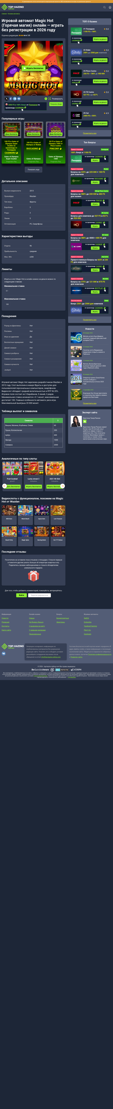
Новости (5, 618)
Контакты (5, 626)
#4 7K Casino (88, 92)
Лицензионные (35, 634)
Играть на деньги (100, 39)
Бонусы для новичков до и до (89, 217)
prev (4, 486)
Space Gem (41, 512)
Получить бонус (56, 104)
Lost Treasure (58, 512)
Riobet (106, 169)
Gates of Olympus (33, 159)
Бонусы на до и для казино (88, 195)
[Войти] (109, 7)
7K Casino (105, 213)
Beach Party (9, 533)
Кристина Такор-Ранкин (91, 418)
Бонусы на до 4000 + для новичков (88, 239)
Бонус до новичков (87, 303)
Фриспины (60, 622)
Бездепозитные (62, 618)
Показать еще (33, 170)
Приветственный (77, 149)
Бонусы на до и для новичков (88, 283)
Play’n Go (87, 630)
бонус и (81, 152)
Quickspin (87, 634)
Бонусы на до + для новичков (88, 173)
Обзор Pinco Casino (101, 191)
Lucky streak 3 (33, 479)
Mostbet (105, 279)
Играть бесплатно (33, 68)
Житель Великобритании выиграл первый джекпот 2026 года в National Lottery (94, 366)
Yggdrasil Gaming (90, 626)
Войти (21, 595)
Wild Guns (9, 512)
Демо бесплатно (11, 134)
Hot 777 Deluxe (58, 533)
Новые (31, 618)
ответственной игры (40, 676)
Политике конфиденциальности (99, 654)
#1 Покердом (89, 29)
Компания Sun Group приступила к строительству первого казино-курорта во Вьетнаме (95, 395)
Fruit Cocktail (12, 479)
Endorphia (87, 622)
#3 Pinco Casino (89, 71)
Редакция (5, 622)
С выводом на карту (37, 626)
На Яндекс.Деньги (36, 622)
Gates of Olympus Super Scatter (11, 158)
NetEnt (86, 618)
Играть (95, 160)
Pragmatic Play (11, 161)
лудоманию (72, 677)
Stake (106, 300)
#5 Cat (86, 113)
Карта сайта (6, 630)
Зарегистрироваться (39, 595)
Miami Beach (25, 512)
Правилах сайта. (77, 657)
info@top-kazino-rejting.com (51, 657)
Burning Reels (41, 533)
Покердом (33, 105)
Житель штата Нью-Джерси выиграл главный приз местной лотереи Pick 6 (94, 338)
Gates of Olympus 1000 (56, 158)
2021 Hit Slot (55, 479)
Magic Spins (25, 533)
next (62, 486)
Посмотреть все (89, 133)
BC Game (105, 235)
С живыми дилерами (37, 630)
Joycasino (105, 257)
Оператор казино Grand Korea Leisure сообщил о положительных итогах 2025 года (93, 381)
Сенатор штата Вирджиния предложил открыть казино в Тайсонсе (94, 352)
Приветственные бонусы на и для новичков (89, 261)
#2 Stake (86, 50)
